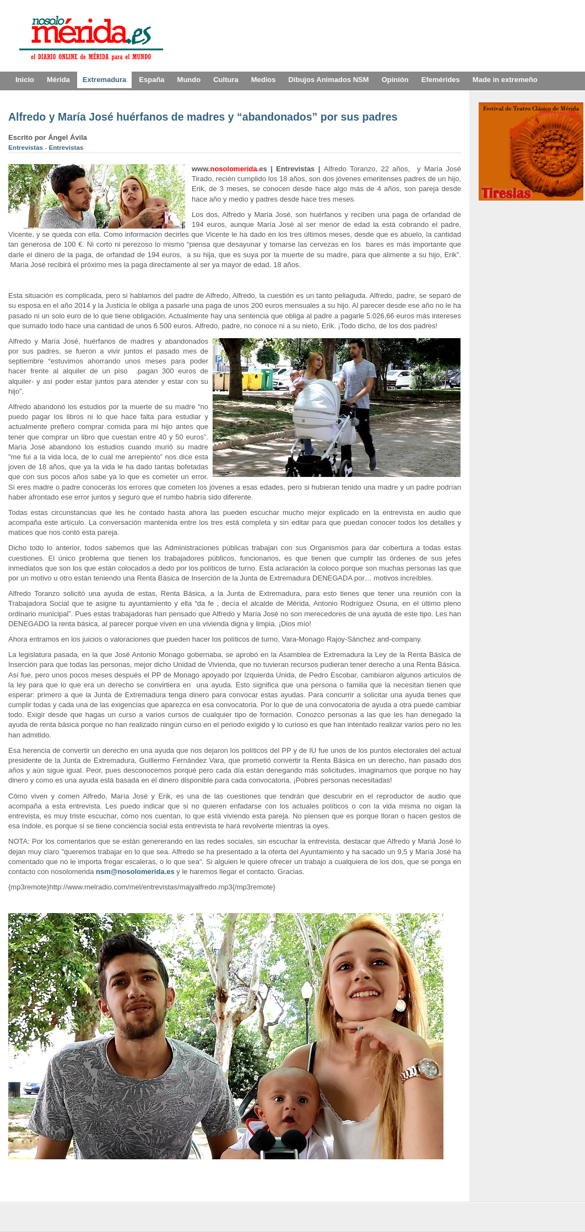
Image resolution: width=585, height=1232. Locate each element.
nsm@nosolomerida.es (135, 871)
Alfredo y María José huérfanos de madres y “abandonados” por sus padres (203, 117)
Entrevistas (26, 147)
